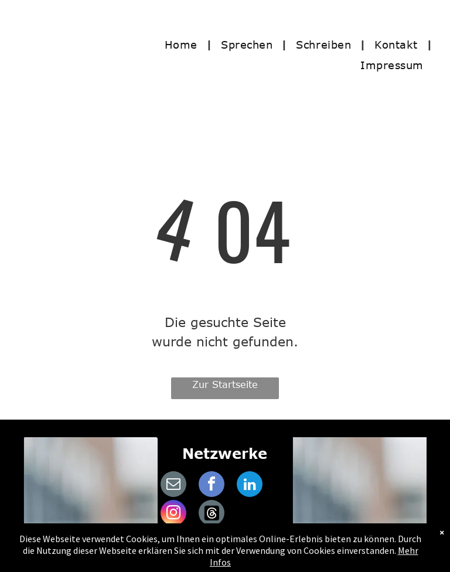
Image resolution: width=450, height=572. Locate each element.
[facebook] (211, 485)
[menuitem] (184, 44)
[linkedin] (249, 485)
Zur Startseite (225, 384)
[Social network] (211, 514)
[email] (173, 485)
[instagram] (173, 514)
